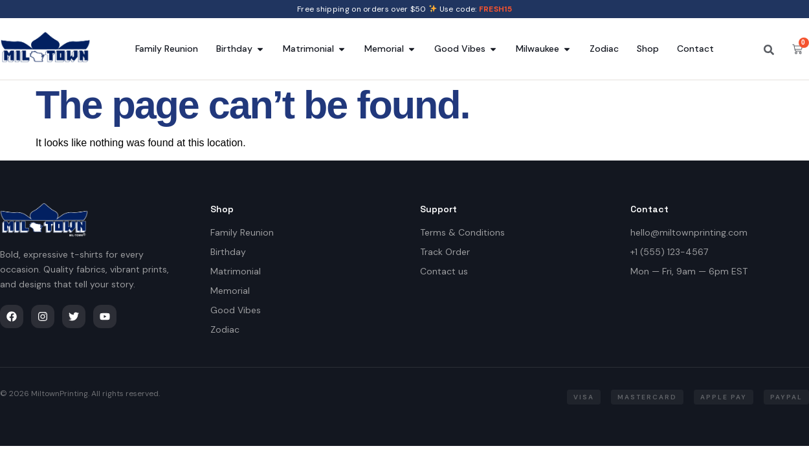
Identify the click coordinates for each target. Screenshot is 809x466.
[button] (584, 397)
